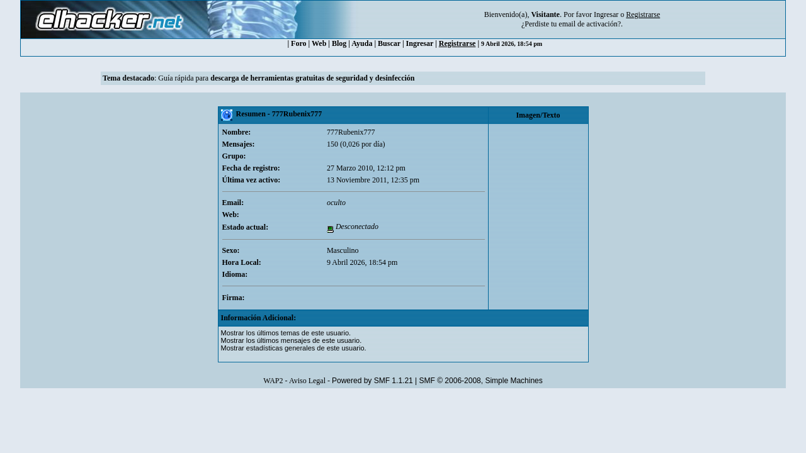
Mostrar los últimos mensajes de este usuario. (291, 340)
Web (319, 43)
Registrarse (457, 43)
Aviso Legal (307, 380)
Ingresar (606, 14)
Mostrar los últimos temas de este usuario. (286, 333)
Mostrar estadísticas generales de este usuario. (293, 348)
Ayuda (361, 43)
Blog (339, 43)
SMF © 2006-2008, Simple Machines (481, 380)
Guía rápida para (286, 78)
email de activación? (590, 24)
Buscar (389, 43)
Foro (298, 43)
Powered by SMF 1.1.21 (372, 380)
